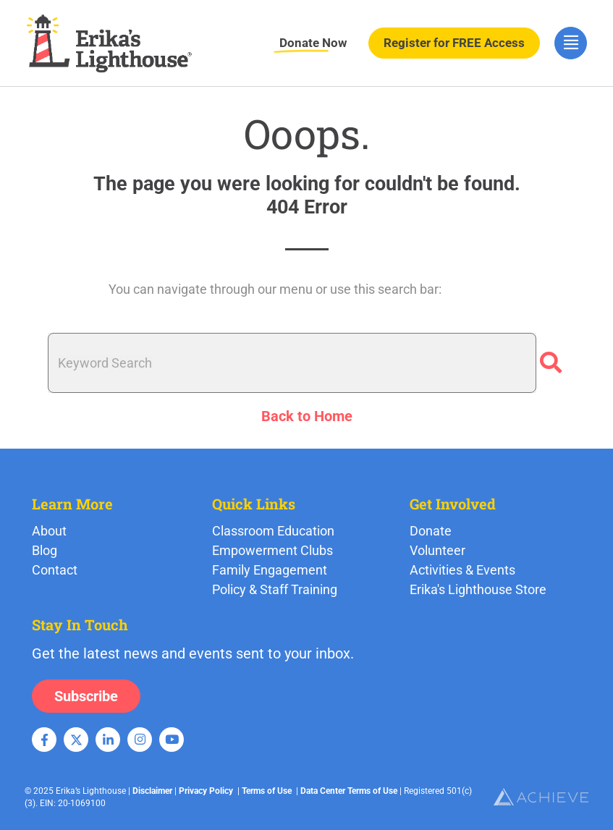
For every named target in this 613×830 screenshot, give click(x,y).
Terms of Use (267, 791)
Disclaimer (152, 791)
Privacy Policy (206, 791)
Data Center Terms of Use (348, 791)
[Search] (550, 363)
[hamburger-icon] (570, 43)
